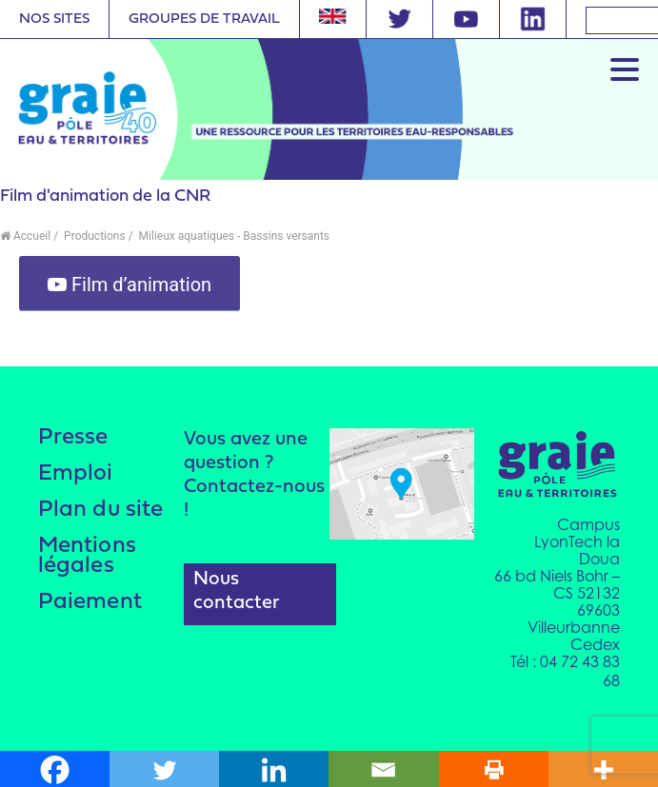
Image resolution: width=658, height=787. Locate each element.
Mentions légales (87, 560)
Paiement (91, 608)
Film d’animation (129, 284)
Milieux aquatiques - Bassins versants (232, 236)
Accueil (25, 236)
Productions (93, 236)
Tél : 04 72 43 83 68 (565, 670)
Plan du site (101, 512)
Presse (74, 438)
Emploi (76, 475)
